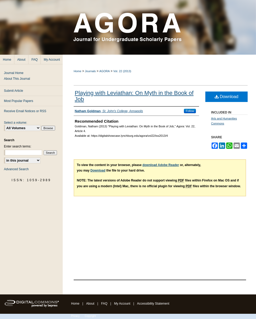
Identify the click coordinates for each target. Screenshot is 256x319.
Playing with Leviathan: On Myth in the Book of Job (134, 96)
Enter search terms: (17, 146)
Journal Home (14, 73)
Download (226, 96)
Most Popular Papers (18, 101)
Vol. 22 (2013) (122, 71)
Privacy (75, 316)
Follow (190, 110)
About (90, 303)
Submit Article (13, 91)
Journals (90, 71)
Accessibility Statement (153, 303)
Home (77, 71)
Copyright (90, 316)
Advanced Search (16, 169)
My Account (122, 303)
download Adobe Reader (160, 165)
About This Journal (17, 79)
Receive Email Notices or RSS (25, 111)
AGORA (104, 71)
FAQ (104, 303)
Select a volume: (15, 122)
